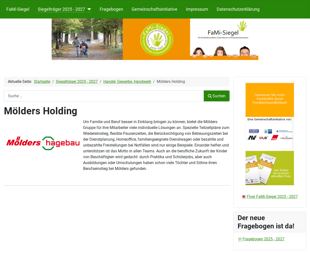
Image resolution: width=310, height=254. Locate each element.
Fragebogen (111, 9)
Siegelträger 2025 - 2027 (61, 9)
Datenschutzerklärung (238, 9)
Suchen (216, 96)
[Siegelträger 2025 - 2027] (88, 9)
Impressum (197, 9)
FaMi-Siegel (17, 9)
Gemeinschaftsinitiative (154, 9)
